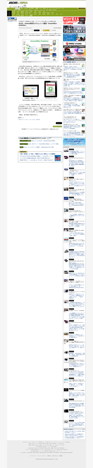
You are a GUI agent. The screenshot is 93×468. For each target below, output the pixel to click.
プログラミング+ (42, 9)
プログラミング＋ (53, 449)
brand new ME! (53, 446)
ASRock (35, 12)
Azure (27, 14)
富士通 (14, 11)
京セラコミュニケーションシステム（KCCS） (30, 119)
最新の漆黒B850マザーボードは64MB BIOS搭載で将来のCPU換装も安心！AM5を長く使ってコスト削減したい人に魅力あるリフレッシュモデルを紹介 (77, 266)
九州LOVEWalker (56, 452)
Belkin (52, 12)
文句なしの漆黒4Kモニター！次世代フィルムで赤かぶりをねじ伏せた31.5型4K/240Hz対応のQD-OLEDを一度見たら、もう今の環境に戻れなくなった (77, 327)
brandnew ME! (31, 15)
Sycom (26, 11)
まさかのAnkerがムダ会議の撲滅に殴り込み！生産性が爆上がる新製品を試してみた (74, 113)
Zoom (57, 14)
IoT (14, 8)
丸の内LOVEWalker (63, 452)
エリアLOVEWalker (29, 452)
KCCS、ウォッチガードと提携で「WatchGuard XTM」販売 (39, 147)
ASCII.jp (13, 3)
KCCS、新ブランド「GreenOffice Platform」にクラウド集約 (43, 144)
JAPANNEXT (22, 15)
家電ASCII (20, 9)
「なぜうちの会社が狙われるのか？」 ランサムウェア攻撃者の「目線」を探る (77, 234)
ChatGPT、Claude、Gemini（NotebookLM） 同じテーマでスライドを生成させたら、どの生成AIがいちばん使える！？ (74, 68)
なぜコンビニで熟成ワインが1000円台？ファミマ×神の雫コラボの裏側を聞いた (76, 336)
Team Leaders (47, 449)
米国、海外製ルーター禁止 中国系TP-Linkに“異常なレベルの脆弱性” (38, 154)
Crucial (39, 12)
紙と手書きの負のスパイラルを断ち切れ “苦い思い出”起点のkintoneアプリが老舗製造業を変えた (72, 76)
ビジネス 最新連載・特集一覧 (69, 62)
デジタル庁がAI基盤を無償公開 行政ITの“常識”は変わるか (35, 158)
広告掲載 (60, 455)
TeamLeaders (36, 9)
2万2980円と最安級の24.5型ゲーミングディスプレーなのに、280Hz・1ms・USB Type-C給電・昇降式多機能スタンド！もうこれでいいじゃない (77, 415)
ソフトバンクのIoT (61, 14)
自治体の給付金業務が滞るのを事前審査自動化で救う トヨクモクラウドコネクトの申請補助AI (72, 127)
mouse (18, 11)
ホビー (40, 8)
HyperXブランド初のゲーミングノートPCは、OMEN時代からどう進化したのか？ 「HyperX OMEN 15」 (76, 296)
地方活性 (50, 9)
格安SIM (15, 9)
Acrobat (18, 14)
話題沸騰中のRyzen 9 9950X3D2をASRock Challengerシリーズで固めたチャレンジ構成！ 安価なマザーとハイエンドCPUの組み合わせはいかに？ (77, 254)
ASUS (40, 11)
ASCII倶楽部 (82, 8)
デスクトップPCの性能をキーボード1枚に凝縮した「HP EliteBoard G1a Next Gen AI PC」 (77, 286)
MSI (35, 11)
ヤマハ (52, 14)
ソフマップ (27, 15)
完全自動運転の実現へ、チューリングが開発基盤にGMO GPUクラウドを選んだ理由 (77, 152)
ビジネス (23, 3)
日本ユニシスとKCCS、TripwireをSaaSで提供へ (43, 140)
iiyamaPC (22, 11)
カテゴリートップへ (57, 126)
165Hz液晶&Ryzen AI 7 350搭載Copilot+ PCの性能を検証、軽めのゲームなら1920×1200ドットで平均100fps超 (77, 405)
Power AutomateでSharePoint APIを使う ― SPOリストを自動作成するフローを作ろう (74, 92)
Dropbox (35, 14)
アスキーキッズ (10, 9)
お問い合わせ (55, 455)
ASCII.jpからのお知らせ (68, 429)
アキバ (50, 8)
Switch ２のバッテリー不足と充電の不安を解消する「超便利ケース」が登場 (77, 174)
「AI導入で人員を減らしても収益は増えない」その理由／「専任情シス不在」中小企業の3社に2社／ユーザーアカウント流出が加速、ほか (74, 83)
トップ (9, 8)
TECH (22, 8)
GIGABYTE (26, 12)
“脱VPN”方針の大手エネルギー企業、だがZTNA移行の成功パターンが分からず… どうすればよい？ (76, 245)
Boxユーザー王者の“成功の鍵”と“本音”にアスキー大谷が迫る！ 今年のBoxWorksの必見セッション (76, 204)
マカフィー (14, 15)
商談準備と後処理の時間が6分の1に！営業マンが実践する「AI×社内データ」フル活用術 (77, 225)
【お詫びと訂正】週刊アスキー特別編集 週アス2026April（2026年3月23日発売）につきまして (74, 435)
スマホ (53, 8)
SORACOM (42, 448)
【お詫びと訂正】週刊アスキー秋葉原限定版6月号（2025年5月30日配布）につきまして (74, 437)
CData (40, 14)
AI (11, 8)
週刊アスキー (31, 9)
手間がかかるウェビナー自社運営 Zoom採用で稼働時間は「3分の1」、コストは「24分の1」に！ (77, 193)
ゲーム (63, 8)
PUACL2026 (54, 9)
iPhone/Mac (31, 8)
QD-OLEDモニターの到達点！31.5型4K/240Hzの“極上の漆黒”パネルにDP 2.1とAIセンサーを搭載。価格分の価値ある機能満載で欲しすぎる (77, 163)
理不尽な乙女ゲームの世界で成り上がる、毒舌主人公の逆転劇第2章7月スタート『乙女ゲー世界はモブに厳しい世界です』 (74, 99)
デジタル (26, 8)
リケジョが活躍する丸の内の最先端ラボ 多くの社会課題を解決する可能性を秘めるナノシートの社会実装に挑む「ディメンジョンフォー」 (74, 134)
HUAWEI (43, 12)
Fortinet (48, 14)
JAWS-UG (34, 445)
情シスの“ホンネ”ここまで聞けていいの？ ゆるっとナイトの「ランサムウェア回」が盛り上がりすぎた (74, 121)
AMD (18, 12)
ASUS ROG (22, 12)
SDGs (47, 9)
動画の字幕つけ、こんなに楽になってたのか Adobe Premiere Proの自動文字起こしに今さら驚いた (45, 160)
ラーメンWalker (22, 452)
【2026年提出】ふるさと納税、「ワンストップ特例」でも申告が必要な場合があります (72, 106)
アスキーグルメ (25, 9)
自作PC (44, 8)
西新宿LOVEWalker (43, 452)
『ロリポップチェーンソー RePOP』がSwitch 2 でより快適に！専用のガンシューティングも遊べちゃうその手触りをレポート (77, 183)
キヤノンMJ (18, 15)
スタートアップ (58, 8)
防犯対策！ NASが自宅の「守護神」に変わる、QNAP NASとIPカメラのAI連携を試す (77, 355)
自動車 (36, 8)
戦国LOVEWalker (70, 452)
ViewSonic (48, 12)
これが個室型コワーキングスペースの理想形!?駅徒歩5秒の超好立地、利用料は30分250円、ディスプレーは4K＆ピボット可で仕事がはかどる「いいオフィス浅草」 (77, 316)
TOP (24, 442)
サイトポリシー (33, 455)
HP (43, 11)
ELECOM (13, 12)
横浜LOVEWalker (36, 452)
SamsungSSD (30, 12)
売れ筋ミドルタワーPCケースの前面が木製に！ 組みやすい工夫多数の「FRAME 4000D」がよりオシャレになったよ (77, 394)
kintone (22, 14)
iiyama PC (44, 443)
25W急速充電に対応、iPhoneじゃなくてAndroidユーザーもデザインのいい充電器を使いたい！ (77, 365)
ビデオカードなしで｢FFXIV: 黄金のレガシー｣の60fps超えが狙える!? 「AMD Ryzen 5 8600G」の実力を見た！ (77, 424)
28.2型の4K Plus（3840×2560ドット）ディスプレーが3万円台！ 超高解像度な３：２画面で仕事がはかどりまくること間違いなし (77, 373)
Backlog (43, 14)
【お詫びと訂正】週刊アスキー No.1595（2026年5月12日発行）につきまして (75, 432)
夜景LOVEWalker (50, 452)
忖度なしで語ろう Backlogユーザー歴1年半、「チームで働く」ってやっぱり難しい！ (76, 385)
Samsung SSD (30, 448)
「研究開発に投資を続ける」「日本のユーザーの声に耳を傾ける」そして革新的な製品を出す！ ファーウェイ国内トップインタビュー (77, 304)
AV (47, 8)
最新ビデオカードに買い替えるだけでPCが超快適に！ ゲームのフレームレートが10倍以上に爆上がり (77, 275)
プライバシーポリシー (41, 455)
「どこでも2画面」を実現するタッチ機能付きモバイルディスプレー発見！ (77, 216)
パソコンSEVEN (31, 11)
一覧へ (83, 429)
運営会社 (49, 455)
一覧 (41, 30)
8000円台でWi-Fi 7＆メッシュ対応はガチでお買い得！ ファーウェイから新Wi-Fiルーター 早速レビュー (77, 347)
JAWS (14, 14)
